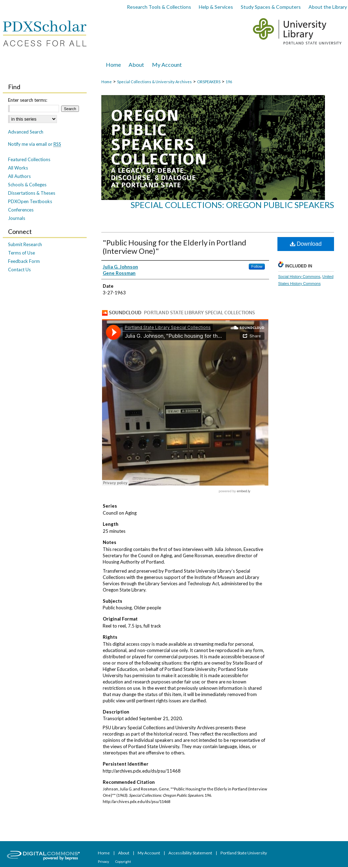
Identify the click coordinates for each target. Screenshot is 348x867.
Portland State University (243, 852)
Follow (256, 266)
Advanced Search (25, 132)
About (124, 852)
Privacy (104, 861)
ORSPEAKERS (208, 81)
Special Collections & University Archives (154, 81)
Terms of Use (21, 253)
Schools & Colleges (27, 184)
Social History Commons (299, 276)
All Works (18, 168)
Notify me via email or (34, 144)
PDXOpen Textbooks (30, 201)
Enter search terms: (27, 100)
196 (229, 81)
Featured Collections (29, 159)
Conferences (21, 210)
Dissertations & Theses (31, 193)
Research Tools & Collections (159, 7)
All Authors (19, 176)
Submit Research (25, 244)
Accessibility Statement (190, 852)
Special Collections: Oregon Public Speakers (232, 205)
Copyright (123, 861)
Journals (16, 218)
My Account (149, 852)
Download (306, 244)
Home (106, 81)
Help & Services (216, 7)
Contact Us (19, 269)
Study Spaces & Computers (271, 7)
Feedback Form (24, 261)
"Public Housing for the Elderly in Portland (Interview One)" (174, 247)
